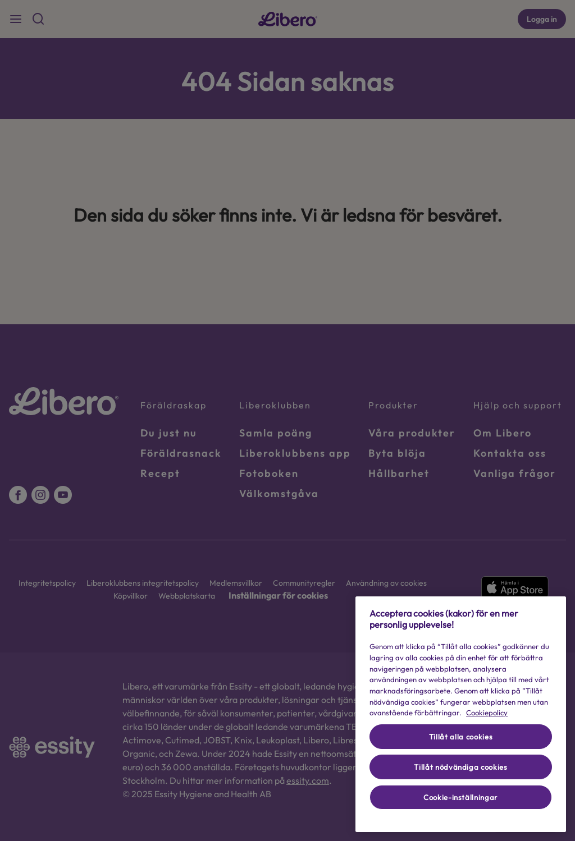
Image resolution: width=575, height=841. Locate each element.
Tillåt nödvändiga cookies (460, 766)
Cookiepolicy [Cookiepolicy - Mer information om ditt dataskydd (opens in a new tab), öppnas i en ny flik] (487, 712)
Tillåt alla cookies (460, 736)
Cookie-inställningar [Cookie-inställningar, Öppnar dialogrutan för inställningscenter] (460, 797)
